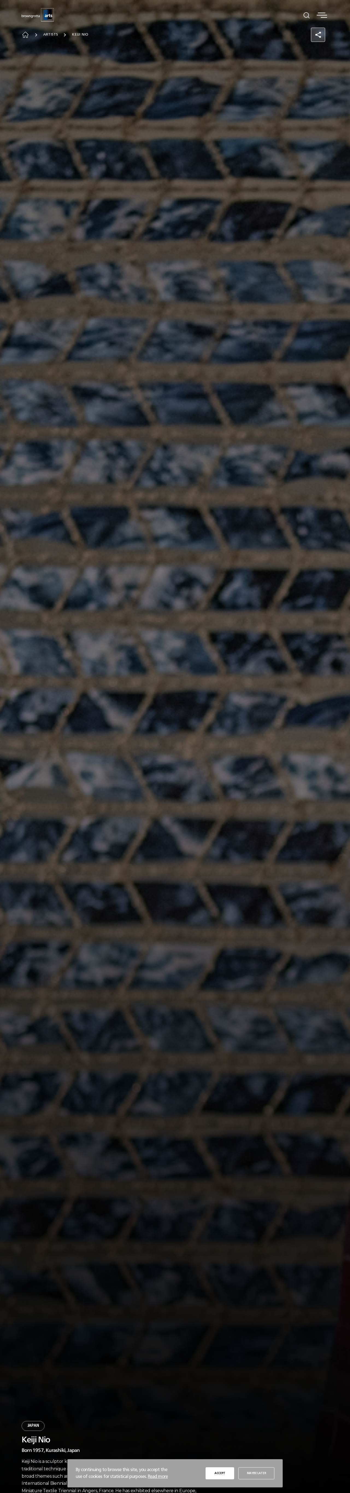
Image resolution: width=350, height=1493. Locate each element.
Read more (158, 1476)
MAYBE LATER (256, 1473)
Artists (50, 34)
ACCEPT (219, 1473)
